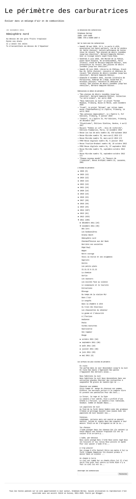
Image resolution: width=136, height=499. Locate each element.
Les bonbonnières (89, 232)
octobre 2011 (88, 339)
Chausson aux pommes (89, 386)
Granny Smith (87, 235)
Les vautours (87, 279)
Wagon (84, 251)
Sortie (84, 276)
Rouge (84, 335)
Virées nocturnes (89, 326)
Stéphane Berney (85, 33)
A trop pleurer (86, 448)
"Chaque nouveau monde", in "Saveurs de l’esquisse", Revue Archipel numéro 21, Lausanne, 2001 (103, 160)
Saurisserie (87, 329)
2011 (82, 220)
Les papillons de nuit (90, 407)
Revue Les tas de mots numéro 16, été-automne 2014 (103, 133)
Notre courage (88, 254)
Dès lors (85, 229)
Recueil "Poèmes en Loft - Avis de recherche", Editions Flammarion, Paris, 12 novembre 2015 (101, 129)
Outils (84, 263)
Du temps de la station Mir (94, 294)
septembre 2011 (89, 342)
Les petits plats (89, 266)
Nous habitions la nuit (90, 376)
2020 (82, 191)
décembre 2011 (88, 223)
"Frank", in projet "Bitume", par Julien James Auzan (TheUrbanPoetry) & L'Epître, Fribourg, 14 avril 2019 (102, 109)
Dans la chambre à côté (92, 304)
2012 (82, 217)
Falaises (83, 417)
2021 (82, 187)
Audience (85, 319)
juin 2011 (87, 352)
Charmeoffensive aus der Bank (95, 241)
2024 (82, 178)
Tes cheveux (85, 427)
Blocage (85, 291)
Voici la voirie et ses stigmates (97, 257)
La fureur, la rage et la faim (94, 397)
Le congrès (86, 301)
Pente (84, 323)
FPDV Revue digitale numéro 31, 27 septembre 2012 (103, 146)
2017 (82, 200)
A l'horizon (87, 316)
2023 (82, 181)
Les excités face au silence (95, 282)
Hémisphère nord (89, 238)
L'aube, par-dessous (89, 438)
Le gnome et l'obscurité (93, 313)
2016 (82, 204)
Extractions (87, 288)
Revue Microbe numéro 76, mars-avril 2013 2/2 (101, 135)
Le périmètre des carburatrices (66, 11)
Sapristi (85, 260)
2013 (82, 213)
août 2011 (87, 346)
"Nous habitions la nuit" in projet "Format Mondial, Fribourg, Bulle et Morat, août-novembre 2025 (103, 103)
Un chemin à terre (88, 458)
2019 (82, 194)
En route (83, 366)
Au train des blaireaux (92, 307)
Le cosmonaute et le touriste (95, 285)
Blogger (99, 493)
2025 (82, 174)
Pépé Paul (86, 247)
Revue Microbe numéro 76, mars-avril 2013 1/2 (101, 138)
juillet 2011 (88, 349)
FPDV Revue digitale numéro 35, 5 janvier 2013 (101, 141)
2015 (82, 207)
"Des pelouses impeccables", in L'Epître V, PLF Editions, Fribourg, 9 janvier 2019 (102, 115)
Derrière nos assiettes (92, 244)
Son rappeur (87, 332)
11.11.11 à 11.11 (89, 269)
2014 (82, 210)
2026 (82, 171)
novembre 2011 (88, 226)
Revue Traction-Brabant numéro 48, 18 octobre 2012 (103, 144)
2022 (82, 184)
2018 (82, 197)
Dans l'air (86, 298)
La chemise (86, 273)
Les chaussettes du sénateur (95, 310)
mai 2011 (86, 355)
